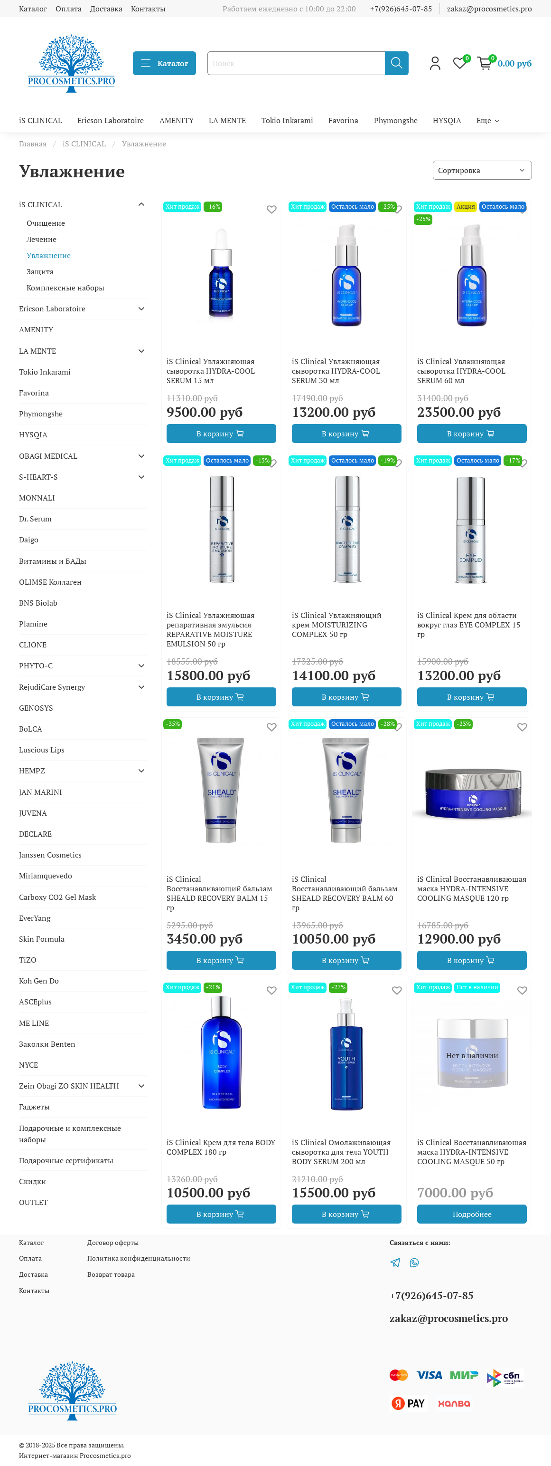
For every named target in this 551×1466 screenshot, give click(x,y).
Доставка (106, 8)
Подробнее (472, 1214)
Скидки (32, 1181)
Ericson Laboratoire (110, 120)
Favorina (343, 120)
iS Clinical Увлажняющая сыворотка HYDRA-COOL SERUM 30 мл (336, 371)
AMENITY (176, 120)
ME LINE (34, 1023)
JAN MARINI (40, 792)
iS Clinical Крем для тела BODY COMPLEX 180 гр (221, 1147)
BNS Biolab (38, 603)
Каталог (33, 8)
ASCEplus (35, 1001)
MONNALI (37, 497)
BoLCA (30, 728)
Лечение (41, 239)
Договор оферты (113, 1242)
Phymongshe (396, 120)
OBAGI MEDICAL (48, 456)
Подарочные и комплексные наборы (70, 1134)
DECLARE (35, 834)
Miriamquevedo (45, 875)
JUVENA (33, 813)
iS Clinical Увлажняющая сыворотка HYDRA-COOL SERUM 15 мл (211, 371)
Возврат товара (111, 1274)
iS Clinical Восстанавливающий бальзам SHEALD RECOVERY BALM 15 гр (219, 893)
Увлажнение (49, 255)
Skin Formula (42, 939)
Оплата (69, 8)
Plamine (33, 623)
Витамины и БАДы (52, 561)
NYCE (28, 1065)
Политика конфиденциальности (138, 1258)
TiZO (28, 960)
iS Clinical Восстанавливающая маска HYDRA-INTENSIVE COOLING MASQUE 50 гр (471, 1152)
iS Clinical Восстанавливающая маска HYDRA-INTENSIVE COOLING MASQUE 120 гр (471, 888)
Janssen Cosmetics (50, 854)
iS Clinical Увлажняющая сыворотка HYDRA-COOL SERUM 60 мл (461, 371)
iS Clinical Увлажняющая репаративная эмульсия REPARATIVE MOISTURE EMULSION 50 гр (210, 629)
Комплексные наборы (65, 287)
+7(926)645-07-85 (401, 8)
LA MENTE (227, 120)
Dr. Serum (35, 518)
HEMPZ (32, 770)
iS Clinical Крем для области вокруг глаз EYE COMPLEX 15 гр (469, 624)
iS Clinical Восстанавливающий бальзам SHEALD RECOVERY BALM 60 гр (345, 893)
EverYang (34, 918)
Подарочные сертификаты (66, 1160)
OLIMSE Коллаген (50, 582)
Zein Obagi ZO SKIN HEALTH (69, 1085)
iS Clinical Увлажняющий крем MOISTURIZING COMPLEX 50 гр (337, 624)
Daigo (28, 539)
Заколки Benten (47, 1044)
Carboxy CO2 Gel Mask (57, 897)
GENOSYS (36, 708)
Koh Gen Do (39, 980)
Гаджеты (34, 1106)
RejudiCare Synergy (52, 687)
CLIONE (33, 644)
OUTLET (33, 1202)
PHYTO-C (36, 665)
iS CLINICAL (40, 120)
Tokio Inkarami (287, 120)
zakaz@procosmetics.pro (489, 8)
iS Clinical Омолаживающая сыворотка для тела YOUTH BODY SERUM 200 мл (341, 1152)
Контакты (148, 8)
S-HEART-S (38, 477)
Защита (40, 271)
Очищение (46, 223)
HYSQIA (447, 120)
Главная (33, 143)
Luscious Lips (42, 749)
